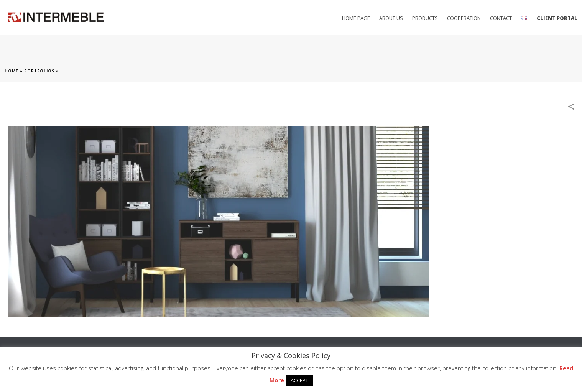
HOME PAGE (356, 18)
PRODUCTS (425, 18)
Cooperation (464, 18)
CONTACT (501, 18)
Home (11, 71)
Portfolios (39, 71)
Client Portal (557, 18)
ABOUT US (391, 18)
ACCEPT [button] (299, 380)
